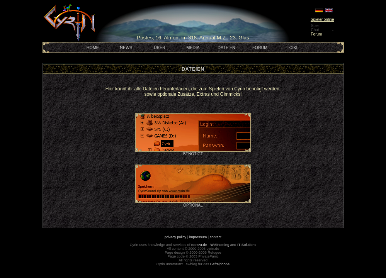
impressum (198, 237)
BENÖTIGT (193, 152)
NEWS (126, 47)
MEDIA (193, 47)
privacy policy (175, 237)
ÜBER (159, 47)
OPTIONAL (193, 203)
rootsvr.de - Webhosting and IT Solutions (223, 245)
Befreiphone (220, 264)
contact (215, 237)
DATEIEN (226, 47)
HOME (93, 47)
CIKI (293, 47)
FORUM (259, 47)
